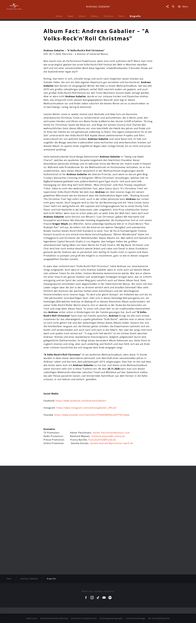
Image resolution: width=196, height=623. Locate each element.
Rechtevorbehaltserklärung (54, 618)
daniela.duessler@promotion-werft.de (111, 443)
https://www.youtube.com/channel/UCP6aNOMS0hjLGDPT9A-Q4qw (91, 414)
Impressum (31, 618)
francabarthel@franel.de (102, 439)
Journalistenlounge (135, 618)
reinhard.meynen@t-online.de (108, 436)
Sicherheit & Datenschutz (84, 618)
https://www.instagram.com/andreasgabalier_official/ (86, 407)
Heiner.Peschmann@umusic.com (111, 432)
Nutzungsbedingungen (111, 618)
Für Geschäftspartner (159, 618)
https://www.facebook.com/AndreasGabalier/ (81, 400)
